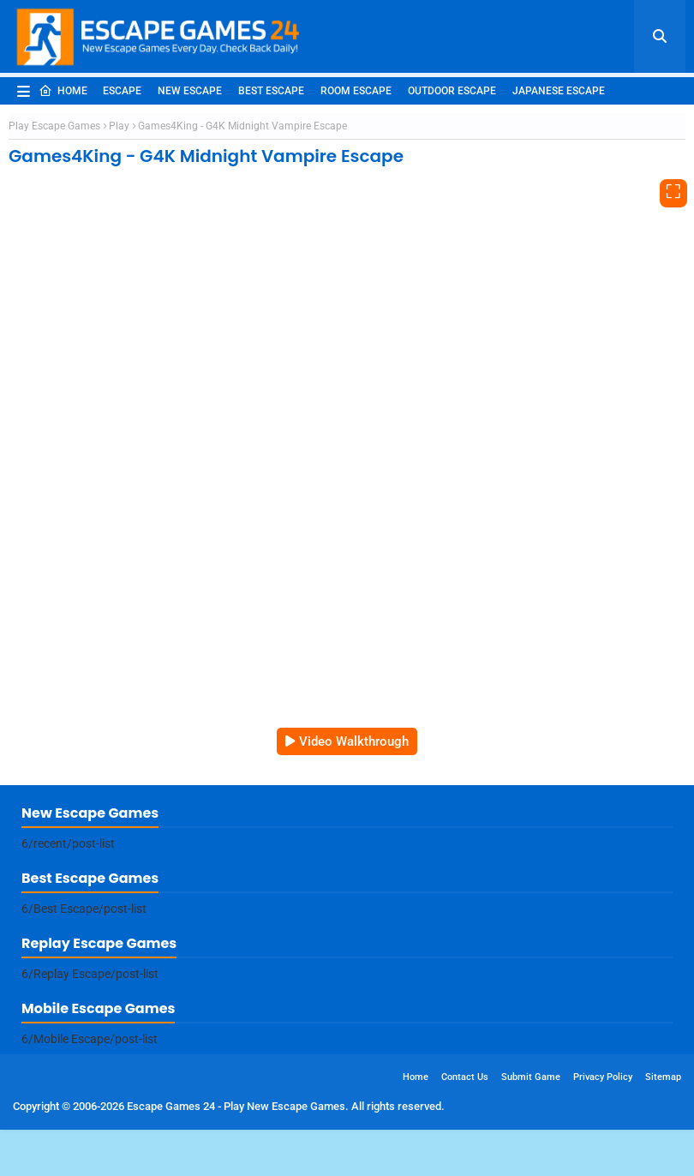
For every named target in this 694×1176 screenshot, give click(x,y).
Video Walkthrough (354, 741)
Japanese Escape (558, 91)
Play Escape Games (54, 126)
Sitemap (663, 1077)
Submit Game (530, 1077)
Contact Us (464, 1077)
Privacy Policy (602, 1077)
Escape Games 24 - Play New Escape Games (236, 1106)
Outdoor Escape (452, 91)
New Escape (190, 91)
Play (119, 126)
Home (63, 91)
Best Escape (271, 91)
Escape (122, 91)
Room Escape (356, 91)
